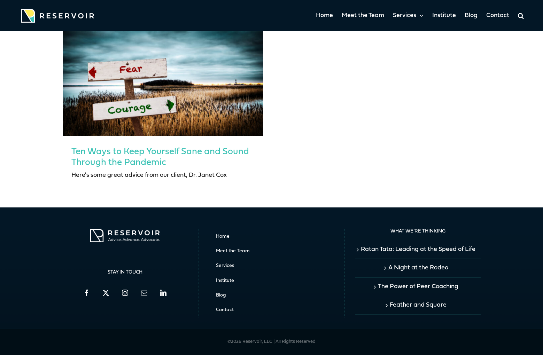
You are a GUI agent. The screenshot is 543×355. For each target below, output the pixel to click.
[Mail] (144, 292)
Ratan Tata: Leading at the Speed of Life (418, 249)
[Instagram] (125, 292)
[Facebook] (86, 292)
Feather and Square (418, 305)
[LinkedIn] (163, 292)
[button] (521, 15)
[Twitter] (106, 292)
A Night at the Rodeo (418, 268)
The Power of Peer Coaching (418, 286)
